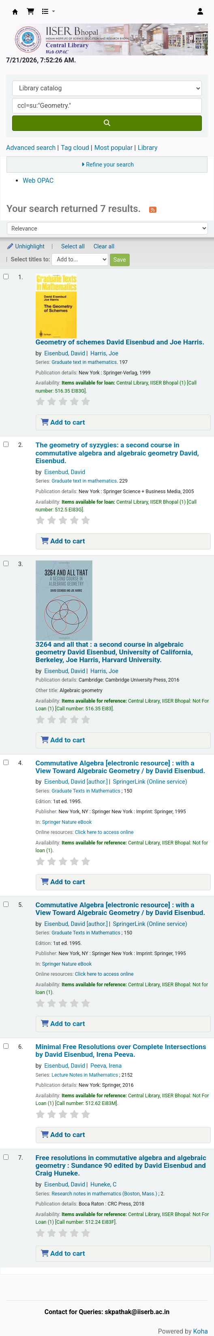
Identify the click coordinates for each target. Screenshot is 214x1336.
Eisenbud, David (64, 353)
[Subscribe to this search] (153, 209)
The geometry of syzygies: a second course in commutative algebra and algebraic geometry (117, 453)
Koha (200, 1331)
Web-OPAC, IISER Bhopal (15, 12)
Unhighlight (25, 246)
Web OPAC (38, 180)
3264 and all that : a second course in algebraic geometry (114, 652)
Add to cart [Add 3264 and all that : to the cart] (63, 740)
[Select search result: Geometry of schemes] (6, 276)
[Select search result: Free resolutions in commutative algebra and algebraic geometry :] (6, 1157)
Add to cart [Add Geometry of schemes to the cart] (63, 422)
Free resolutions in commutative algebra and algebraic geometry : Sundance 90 (121, 1166)
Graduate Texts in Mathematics (85, 791)
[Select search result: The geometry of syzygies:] (6, 444)
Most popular (113, 148)
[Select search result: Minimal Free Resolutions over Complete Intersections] (6, 1046)
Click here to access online (104, 832)
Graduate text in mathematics (84, 362)
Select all (73, 246)
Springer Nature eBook (67, 822)
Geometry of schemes (120, 342)
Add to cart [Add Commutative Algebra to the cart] (63, 882)
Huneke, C (103, 1184)
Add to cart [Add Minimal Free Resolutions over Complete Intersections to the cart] (63, 1135)
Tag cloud (75, 148)
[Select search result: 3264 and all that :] (6, 563)
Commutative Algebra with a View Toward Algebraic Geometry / (120, 767)
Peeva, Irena (106, 1065)
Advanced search (31, 148)
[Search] (107, 123)
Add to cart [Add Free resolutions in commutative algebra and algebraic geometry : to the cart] (63, 1253)
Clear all (104, 246)
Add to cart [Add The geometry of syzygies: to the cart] (63, 541)
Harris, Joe (104, 353)
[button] (30, 12)
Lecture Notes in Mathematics (84, 1075)
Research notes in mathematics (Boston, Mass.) (104, 1194)
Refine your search (110, 164)
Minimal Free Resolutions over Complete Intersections (121, 1050)
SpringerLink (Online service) (150, 781)
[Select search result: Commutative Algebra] (6, 762)
